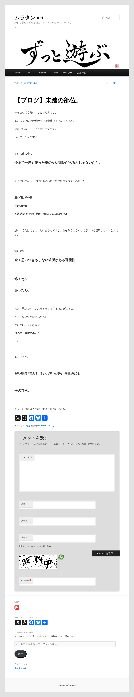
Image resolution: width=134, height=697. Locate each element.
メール (24, 520)
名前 (23, 504)
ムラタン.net (28, 17)
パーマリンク (52, 426)
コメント (27, 457)
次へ (116, 83)
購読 (20, 654)
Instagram (67, 72)
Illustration (41, 72)
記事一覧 (81, 72)
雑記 (28, 426)
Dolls (29, 72)
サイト (24, 537)
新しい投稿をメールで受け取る (37, 546)
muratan (42, 426)
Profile (18, 72)
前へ (107, 83)
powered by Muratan (67, 685)
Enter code (26, 580)
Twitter (55, 72)
